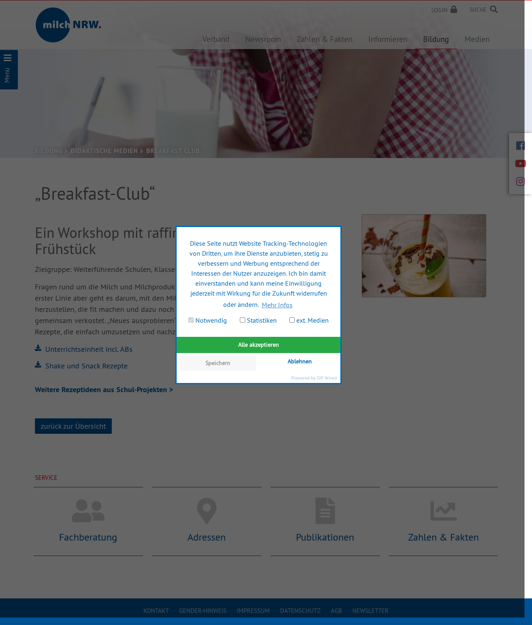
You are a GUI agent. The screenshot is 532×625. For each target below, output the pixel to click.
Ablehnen (300, 361)
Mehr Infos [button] (277, 305)
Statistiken (258, 320)
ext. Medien (309, 320)
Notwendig (207, 320)
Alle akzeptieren (258, 344)
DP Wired (327, 378)
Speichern (217, 363)
